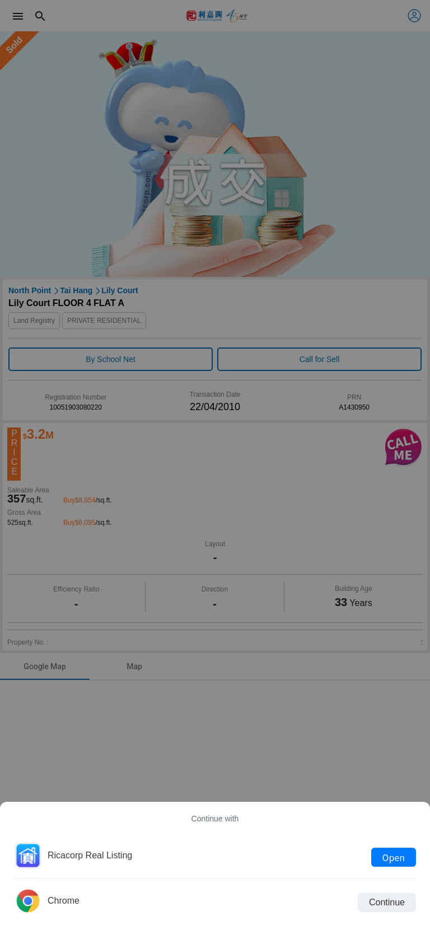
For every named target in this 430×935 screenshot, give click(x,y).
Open (393, 857)
